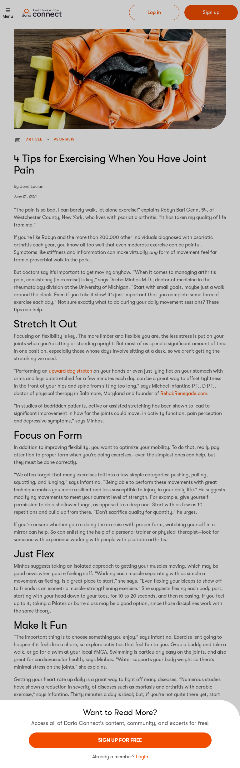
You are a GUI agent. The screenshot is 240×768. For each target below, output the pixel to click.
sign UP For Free (120, 740)
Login (142, 757)
